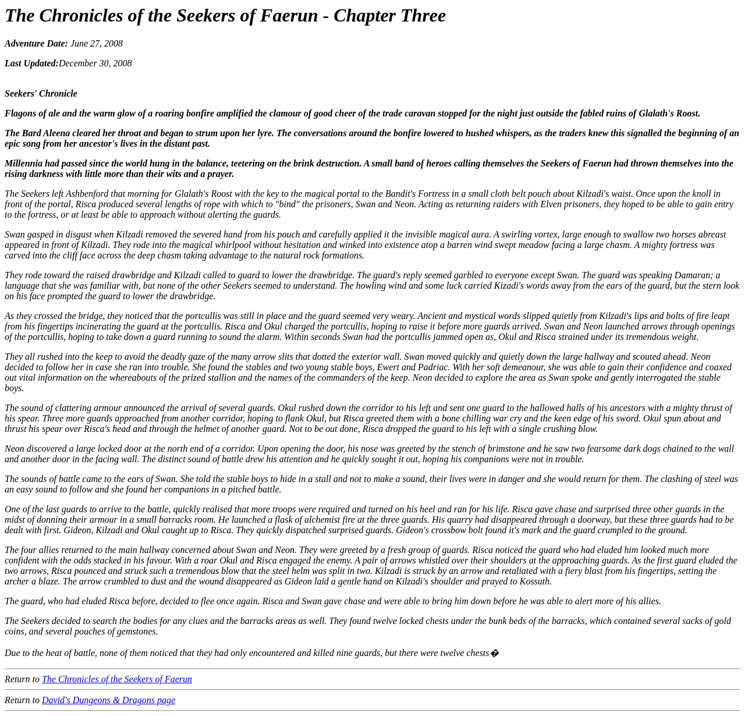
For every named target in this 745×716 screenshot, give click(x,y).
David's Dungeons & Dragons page (108, 700)
